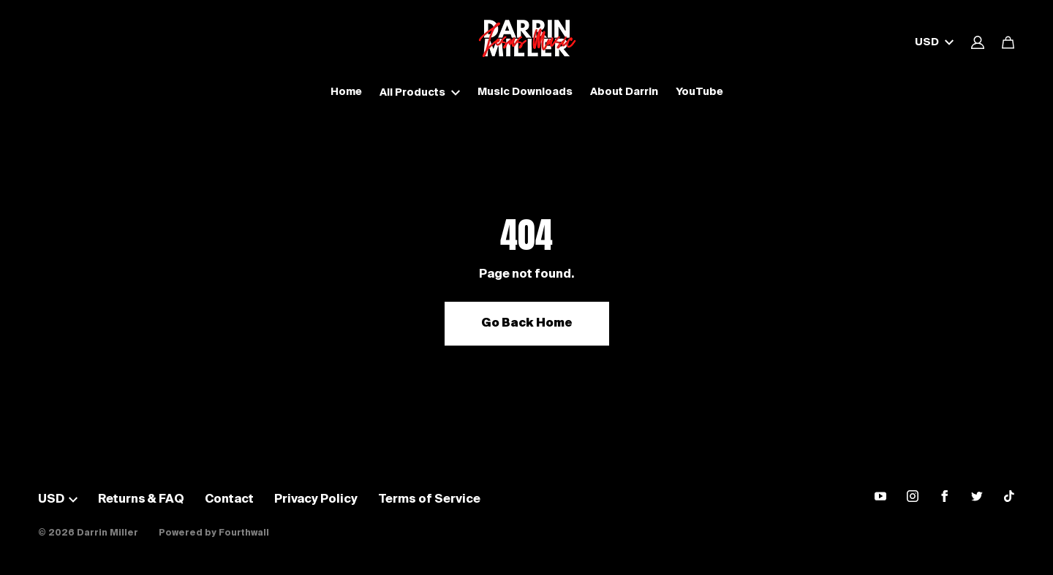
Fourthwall (244, 533)
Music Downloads (525, 92)
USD (934, 42)
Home (346, 92)
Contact (229, 500)
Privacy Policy (316, 500)
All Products (420, 93)
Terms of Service (429, 500)
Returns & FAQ (141, 500)
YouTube (699, 92)
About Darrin (624, 92)
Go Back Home (527, 324)
